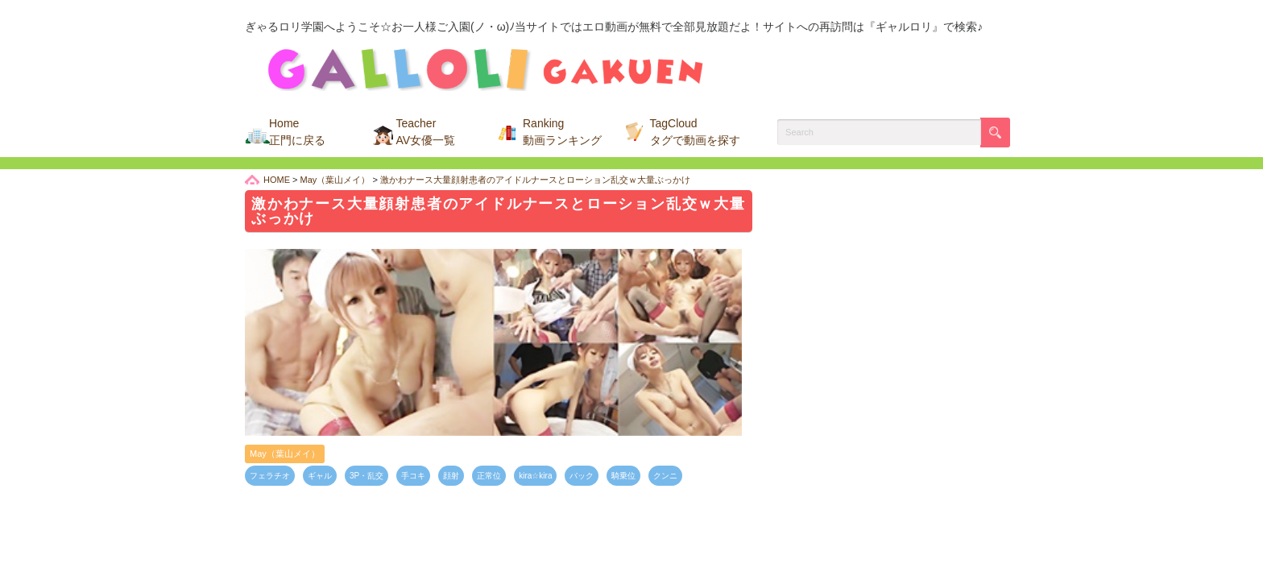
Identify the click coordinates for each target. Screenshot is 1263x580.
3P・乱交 (366, 475)
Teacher (426, 132)
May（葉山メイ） (285, 453)
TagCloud (695, 132)
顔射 (451, 475)
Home (297, 132)
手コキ (413, 475)
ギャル (320, 475)
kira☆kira (535, 475)
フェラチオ (270, 475)
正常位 (489, 475)
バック (581, 475)
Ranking (562, 132)
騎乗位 (623, 475)
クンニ (665, 475)
